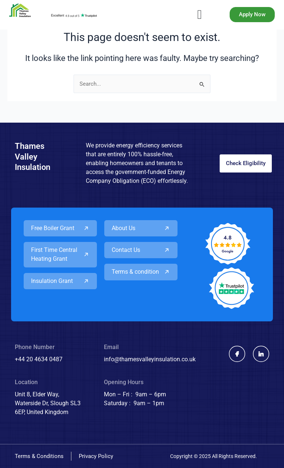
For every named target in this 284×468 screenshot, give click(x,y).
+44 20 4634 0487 (38, 359)
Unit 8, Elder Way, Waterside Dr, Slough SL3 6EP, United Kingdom (48, 403)
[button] (199, 15)
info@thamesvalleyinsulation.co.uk (150, 359)
